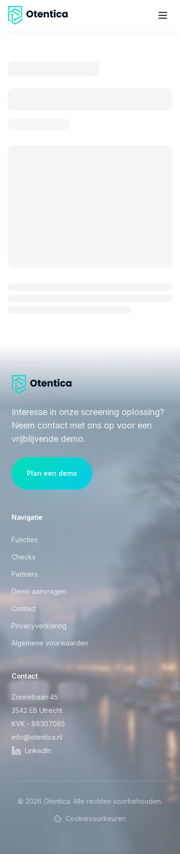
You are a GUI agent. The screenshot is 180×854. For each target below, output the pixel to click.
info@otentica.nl (36, 737)
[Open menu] (162, 15)
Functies (24, 540)
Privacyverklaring (39, 626)
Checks (23, 557)
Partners (24, 574)
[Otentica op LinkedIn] (31, 750)
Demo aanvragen (38, 591)
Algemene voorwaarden (49, 643)
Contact (23, 608)
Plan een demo (52, 473)
